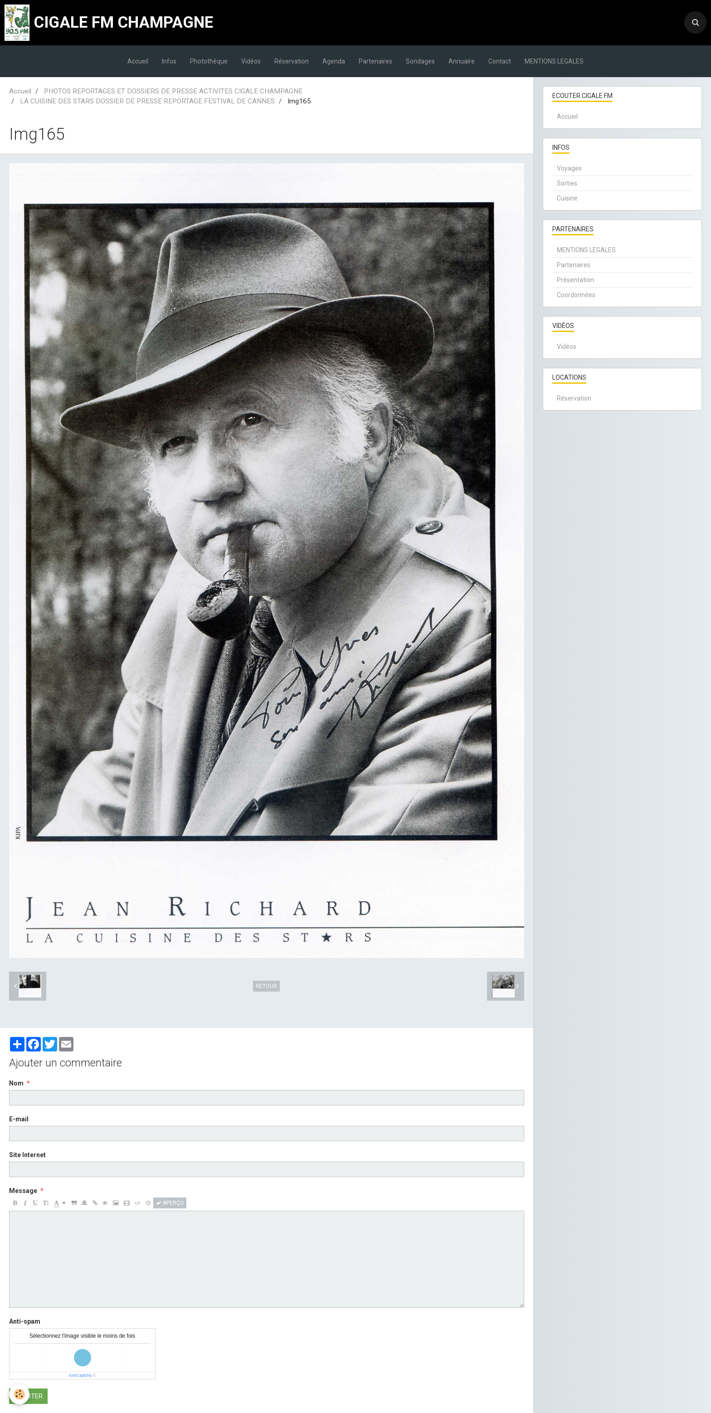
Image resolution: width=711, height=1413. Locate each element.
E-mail (19, 1119)
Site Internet (27, 1155)
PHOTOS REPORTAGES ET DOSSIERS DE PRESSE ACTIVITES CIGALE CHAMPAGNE (173, 91)
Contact (499, 61)
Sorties (567, 183)
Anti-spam (24, 1321)
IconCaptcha (80, 1375)
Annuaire (461, 61)
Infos (169, 61)
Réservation (291, 61)
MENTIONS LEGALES (554, 61)
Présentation (575, 280)
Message (23, 1190)
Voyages (569, 168)
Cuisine (567, 198)
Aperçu (170, 1203)
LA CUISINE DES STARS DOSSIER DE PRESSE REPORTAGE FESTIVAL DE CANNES (147, 101)
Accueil (137, 61)
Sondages (420, 61)
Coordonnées (576, 294)
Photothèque (209, 61)
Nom (16, 1083)
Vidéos (251, 61)
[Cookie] (19, 1394)
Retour (266, 986)
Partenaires (375, 61)
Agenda (333, 61)
